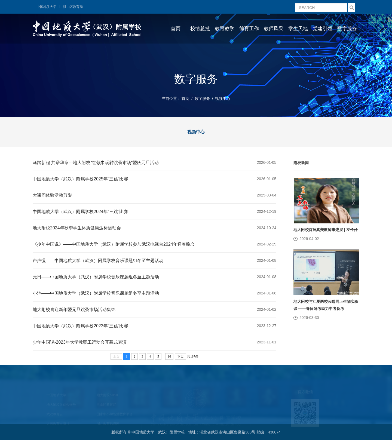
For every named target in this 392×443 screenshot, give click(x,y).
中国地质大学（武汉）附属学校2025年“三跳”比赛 (80, 179)
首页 (175, 28)
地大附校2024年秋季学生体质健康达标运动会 (77, 228)
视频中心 (222, 98)
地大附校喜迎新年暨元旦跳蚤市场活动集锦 (74, 309)
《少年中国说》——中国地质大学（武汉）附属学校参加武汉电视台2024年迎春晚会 (114, 244)
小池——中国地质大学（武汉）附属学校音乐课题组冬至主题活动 (96, 293)
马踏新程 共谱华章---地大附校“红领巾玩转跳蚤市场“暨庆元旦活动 (96, 162)
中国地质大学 (46, 7)
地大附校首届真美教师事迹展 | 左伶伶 (325, 229)
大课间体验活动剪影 (52, 195)
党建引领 (322, 28)
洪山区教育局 (73, 7)
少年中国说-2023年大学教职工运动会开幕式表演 (80, 342)
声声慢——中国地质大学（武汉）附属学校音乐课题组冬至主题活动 (98, 260)
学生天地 (298, 28)
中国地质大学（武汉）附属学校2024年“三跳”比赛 (80, 211)
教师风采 (273, 28)
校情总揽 (200, 28)
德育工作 (249, 28)
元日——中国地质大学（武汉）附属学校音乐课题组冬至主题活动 (96, 277)
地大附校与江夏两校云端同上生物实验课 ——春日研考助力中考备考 (325, 305)
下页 (180, 356)
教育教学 (224, 28)
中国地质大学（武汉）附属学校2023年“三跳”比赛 (80, 326)
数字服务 (347, 28)
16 (169, 356)
